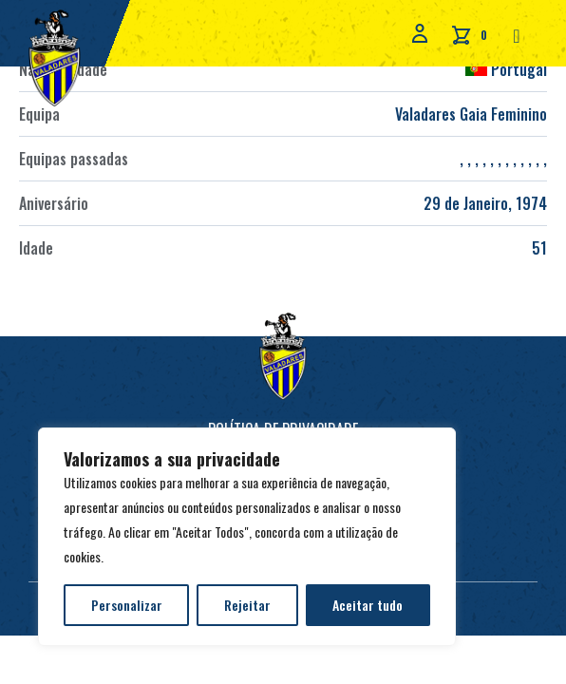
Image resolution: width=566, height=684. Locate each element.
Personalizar (126, 605)
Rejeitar (247, 605)
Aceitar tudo (367, 605)
